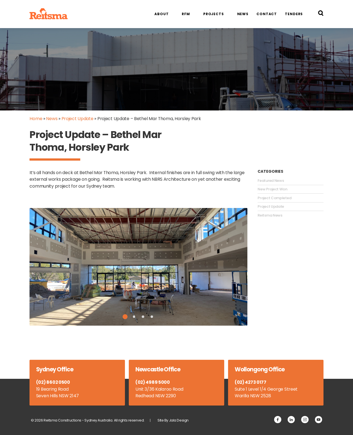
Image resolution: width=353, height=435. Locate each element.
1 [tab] (125, 316)
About (161, 14)
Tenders (294, 14)
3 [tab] (143, 316)
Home (36, 118)
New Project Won (272, 189)
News (243, 14)
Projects (213, 14)
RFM (186, 14)
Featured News (271, 181)
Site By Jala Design (173, 420)
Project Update (77, 118)
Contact (266, 14)
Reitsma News (270, 215)
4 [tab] (152, 316)
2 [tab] (134, 316)
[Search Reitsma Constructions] (320, 14)
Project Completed (274, 198)
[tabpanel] (138, 267)
